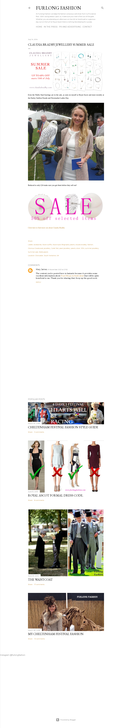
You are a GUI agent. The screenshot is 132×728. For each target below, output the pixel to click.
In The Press (51, 27)
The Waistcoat (40, 579)
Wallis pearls (43, 252)
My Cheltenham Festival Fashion (56, 634)
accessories (38, 245)
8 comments (39, 500)
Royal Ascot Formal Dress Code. (55, 495)
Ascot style (57, 245)
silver (78, 248)
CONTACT (87, 27)
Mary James (41, 269)
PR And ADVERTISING (70, 27)
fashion (90, 245)
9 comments (39, 432)
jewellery (47, 248)
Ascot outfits (47, 245)
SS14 (82, 248)
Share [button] (30, 241)
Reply (38, 282)
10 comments (39, 639)
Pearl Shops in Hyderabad (72, 276)
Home (39, 27)
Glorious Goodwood (35, 248)
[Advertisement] (66, 373)
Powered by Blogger (66, 719)
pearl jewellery (64, 248)
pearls (73, 248)
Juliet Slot (55, 248)
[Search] (102, 7)
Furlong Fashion (58, 8)
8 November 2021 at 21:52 (58, 269)
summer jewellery (92, 248)
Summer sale (33, 252)
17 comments (39, 584)
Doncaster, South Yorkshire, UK (47, 255)
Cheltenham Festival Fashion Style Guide (63, 427)
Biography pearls (68, 245)
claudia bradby (81, 245)
